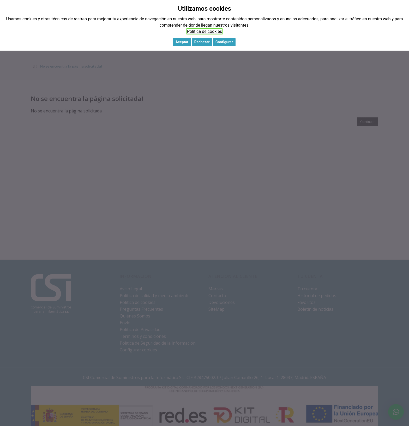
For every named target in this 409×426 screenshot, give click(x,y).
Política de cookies (204, 31)
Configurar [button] (224, 42)
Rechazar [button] (202, 42)
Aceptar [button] (182, 42)
